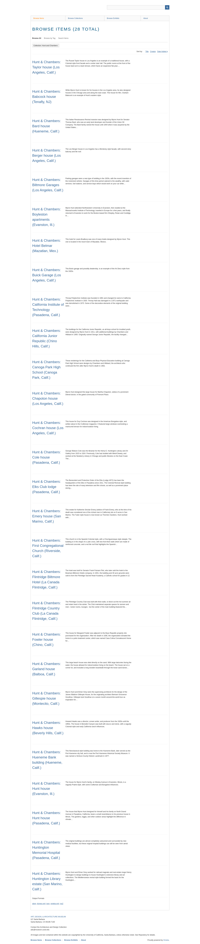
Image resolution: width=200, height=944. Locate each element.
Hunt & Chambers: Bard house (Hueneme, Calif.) (46, 126)
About (145, 18)
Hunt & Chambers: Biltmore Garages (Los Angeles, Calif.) (47, 185)
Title (147, 51)
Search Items (63, 38)
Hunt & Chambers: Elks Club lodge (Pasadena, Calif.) (46, 487)
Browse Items (38, 18)
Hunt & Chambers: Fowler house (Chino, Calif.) (46, 639)
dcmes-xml (41, 904)
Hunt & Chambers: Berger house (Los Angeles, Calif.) (46, 155)
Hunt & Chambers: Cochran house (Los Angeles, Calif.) (47, 428)
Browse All (36, 38)
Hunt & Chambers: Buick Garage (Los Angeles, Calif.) (46, 275)
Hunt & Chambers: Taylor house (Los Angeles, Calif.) (46, 67)
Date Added (161, 51)
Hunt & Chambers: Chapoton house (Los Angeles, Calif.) (47, 398)
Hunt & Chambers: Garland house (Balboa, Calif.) (46, 669)
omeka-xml (55, 904)
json (48, 904)
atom (34, 904)
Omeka (166, 940)
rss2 (61, 904)
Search (167, 7)
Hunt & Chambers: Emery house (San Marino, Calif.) (46, 516)
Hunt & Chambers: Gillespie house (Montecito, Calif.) (46, 698)
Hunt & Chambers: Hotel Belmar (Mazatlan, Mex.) (46, 245)
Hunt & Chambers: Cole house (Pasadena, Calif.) (46, 457)
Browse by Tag (49, 38)
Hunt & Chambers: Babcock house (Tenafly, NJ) (46, 96)
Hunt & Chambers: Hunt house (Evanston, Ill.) (46, 788)
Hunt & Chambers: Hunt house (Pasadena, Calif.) (46, 818)
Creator (153, 51)
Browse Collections (75, 18)
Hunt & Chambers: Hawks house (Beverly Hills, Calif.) (47, 728)
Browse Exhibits (113, 18)
